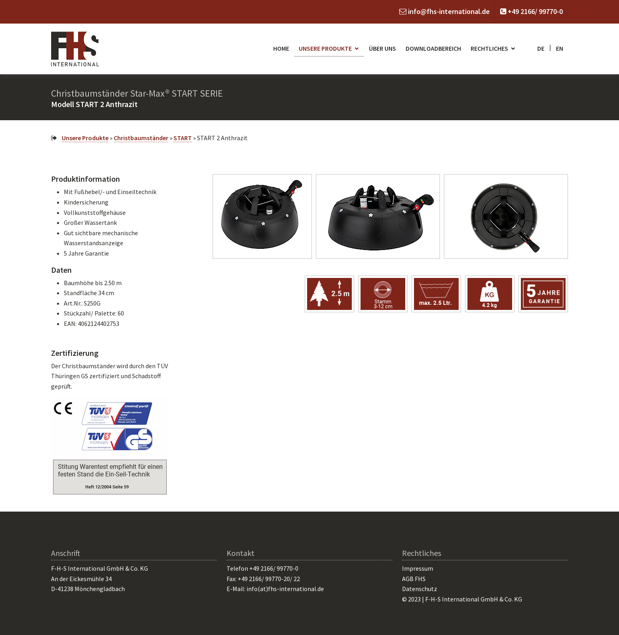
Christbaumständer (141, 138)
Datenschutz (419, 589)
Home (281, 48)
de (540, 48)
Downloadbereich (433, 48)
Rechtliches (489, 48)
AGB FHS (414, 579)
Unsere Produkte (325, 48)
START (182, 138)
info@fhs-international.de (449, 11)
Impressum (417, 568)
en (559, 48)
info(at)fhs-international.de (285, 589)
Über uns (382, 48)
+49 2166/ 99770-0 (535, 11)
